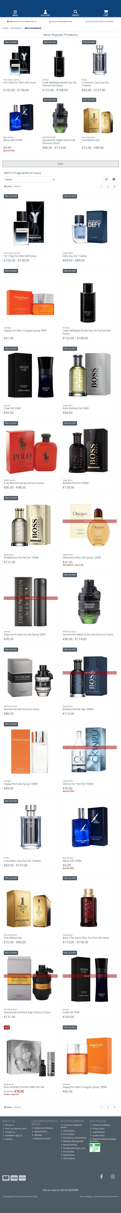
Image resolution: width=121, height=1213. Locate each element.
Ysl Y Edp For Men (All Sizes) (19, 82)
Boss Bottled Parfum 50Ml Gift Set (24, 1087)
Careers (7, 1139)
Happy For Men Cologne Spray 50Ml (25, 330)
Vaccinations (68, 1130)
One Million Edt (91, 140)
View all (17, 186)
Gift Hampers (68, 1158)
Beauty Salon (68, 1155)
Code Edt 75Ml (71, 1012)
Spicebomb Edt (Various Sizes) (21, 709)
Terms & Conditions (100, 1125)
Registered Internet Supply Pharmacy (102, 1140)
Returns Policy (39, 1131)
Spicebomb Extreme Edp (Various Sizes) (27, 1012)
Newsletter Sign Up (12, 1135)
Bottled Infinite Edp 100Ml (78, 709)
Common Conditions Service (71, 1126)
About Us (8, 1125)
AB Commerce (112, 1196)
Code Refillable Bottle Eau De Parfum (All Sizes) (59, 84)
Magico (89, 1196)
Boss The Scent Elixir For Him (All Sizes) (86, 937)
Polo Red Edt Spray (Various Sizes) (24, 483)
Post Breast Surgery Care (73, 1148)
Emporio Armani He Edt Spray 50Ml (24, 634)
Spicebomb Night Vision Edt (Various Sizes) (58, 141)
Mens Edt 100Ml (12, 140)
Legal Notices (97, 1132)
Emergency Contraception (74, 1137)
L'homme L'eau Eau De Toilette (95, 84)
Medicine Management (72, 1141)
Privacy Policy (97, 1128)
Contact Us (9, 1132)
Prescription (67, 1134)
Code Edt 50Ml (12, 408)
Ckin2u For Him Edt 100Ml (78, 784)
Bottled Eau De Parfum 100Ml (21, 557)
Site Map (37, 1135)
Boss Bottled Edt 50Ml (76, 408)
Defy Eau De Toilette (75, 256)
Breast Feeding (69, 1144)
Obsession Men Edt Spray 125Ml (82, 557)
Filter (60, 164)
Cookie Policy (97, 1135)
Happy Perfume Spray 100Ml (21, 784)
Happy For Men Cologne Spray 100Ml (85, 1087)
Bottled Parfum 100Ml (76, 483)
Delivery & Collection (42, 1128)
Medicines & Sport (41, 1138)
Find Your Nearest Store (15, 1128)
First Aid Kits (67, 1151)
